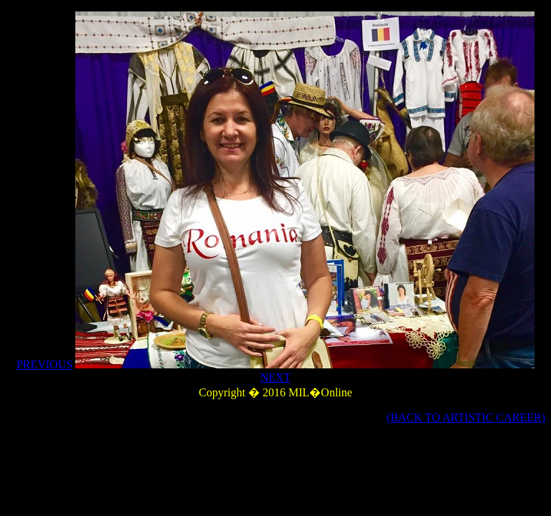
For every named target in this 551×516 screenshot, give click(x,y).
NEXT (275, 377)
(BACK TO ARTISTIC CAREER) (466, 417)
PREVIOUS (44, 364)
